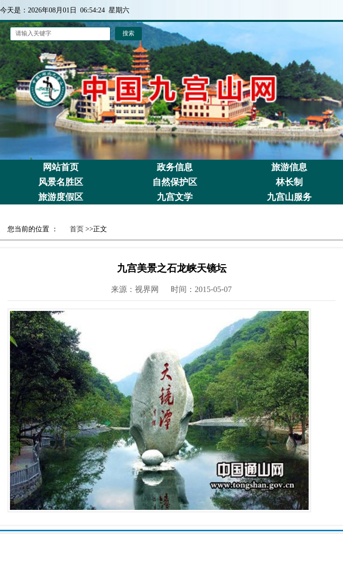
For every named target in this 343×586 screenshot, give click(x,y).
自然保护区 (174, 182)
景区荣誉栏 (60, 212)
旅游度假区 (60, 197)
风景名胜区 (60, 182)
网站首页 (61, 167)
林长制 (289, 182)
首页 (77, 229)
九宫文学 (175, 197)
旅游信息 (289, 167)
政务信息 (175, 167)
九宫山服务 (289, 197)
